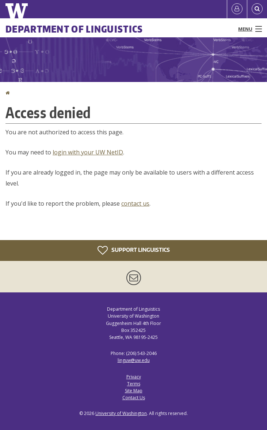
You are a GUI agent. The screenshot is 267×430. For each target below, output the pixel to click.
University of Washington (121, 413)
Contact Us (133, 398)
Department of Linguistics (74, 29)
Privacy (133, 377)
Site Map (133, 391)
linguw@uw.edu (134, 360)
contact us (135, 203)
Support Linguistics (134, 250)
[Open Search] (257, 9)
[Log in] (237, 9)
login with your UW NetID (88, 152)
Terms (133, 384)
